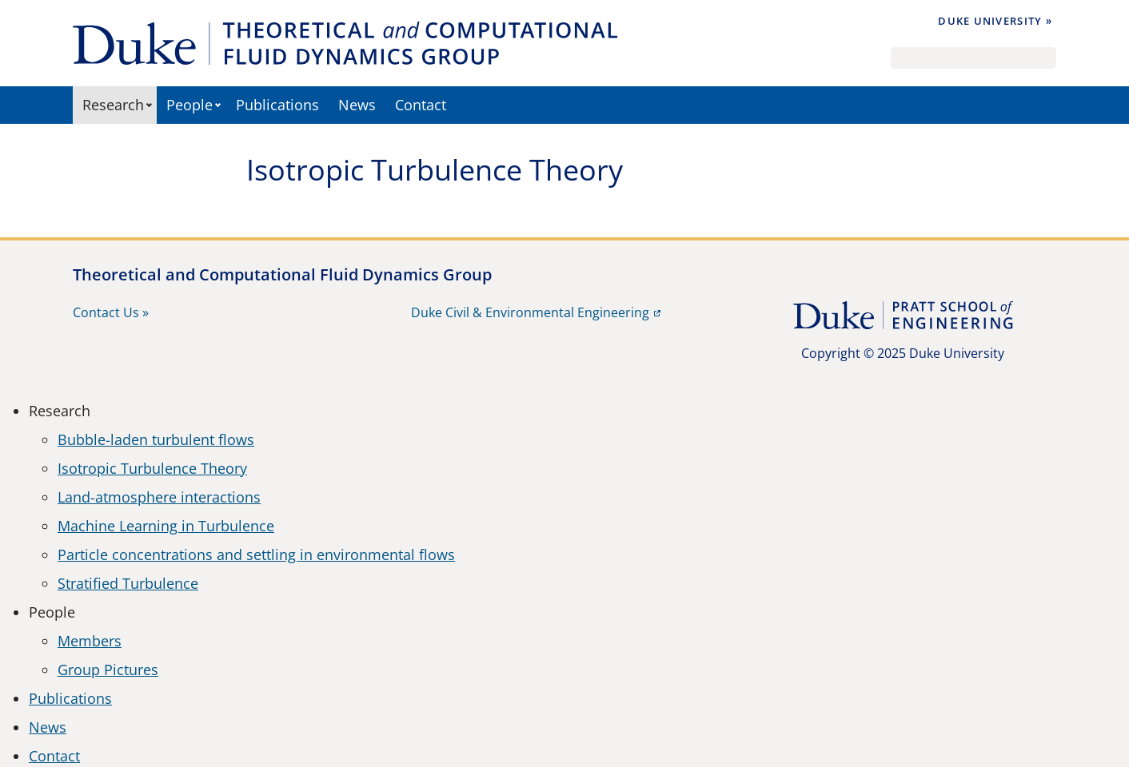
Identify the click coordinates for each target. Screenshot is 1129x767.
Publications (277, 104)
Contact (420, 104)
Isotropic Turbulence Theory (152, 468)
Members (90, 640)
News (357, 104)
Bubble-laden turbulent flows (156, 439)
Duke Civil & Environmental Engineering (530, 312)
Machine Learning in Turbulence (166, 525)
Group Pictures (108, 669)
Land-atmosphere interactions (159, 497)
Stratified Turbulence (128, 583)
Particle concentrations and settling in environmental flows (256, 554)
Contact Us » (111, 312)
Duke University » (995, 21)
